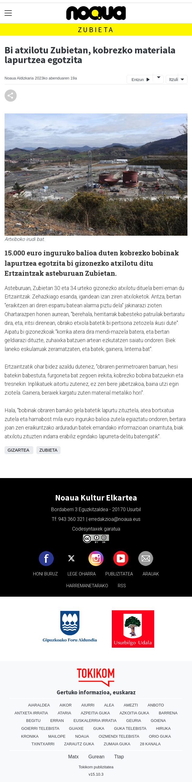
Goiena (158, 720)
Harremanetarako (87, 585)
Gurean (96, 756)
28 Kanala (150, 744)
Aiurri (87, 705)
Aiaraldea (39, 705)
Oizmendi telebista (119, 736)
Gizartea (18, 450)
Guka (98, 728)
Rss (122, 585)
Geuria (133, 720)
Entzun (141, 79)
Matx (73, 756)
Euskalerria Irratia (95, 720)
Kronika (30, 736)
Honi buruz (45, 574)
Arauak (151, 574)
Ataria (64, 713)
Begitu (33, 720)
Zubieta (96, 29)
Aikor (66, 705)
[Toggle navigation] (8, 13)
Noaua (82, 736)
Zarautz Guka (79, 744)
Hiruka (163, 728)
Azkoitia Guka (134, 713)
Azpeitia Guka (95, 713)
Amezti (131, 705)
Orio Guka (160, 736)
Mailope (56, 736)
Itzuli (173, 79)
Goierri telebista (40, 728)
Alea (109, 705)
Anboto (155, 705)
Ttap (119, 756)
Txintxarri (43, 744)
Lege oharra (82, 574)
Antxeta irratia (31, 713)
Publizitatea (119, 574)
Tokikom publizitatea (95, 767)
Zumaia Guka (117, 744)
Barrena (168, 713)
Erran (57, 720)
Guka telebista (130, 728)
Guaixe (76, 728)
